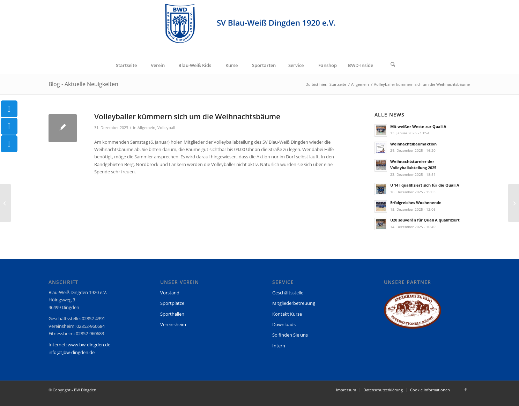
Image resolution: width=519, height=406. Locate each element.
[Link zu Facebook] (465, 389)
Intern (278, 346)
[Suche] (393, 65)
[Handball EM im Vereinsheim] (513, 203)
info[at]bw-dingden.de (72, 352)
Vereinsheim (173, 324)
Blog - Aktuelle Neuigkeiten (83, 84)
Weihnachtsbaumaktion (413, 143)
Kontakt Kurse (287, 314)
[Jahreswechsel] (5, 203)
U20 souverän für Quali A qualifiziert (425, 220)
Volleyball (166, 127)
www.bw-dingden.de (89, 344)
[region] (412, 313)
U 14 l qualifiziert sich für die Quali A (424, 185)
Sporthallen (172, 314)
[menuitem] (126, 65)
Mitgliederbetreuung (293, 303)
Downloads (284, 324)
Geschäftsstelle (287, 293)
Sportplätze (172, 303)
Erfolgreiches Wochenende (416, 202)
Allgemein (146, 127)
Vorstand (169, 293)
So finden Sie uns (290, 335)
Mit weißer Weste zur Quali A (418, 126)
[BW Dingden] (259, 28)
